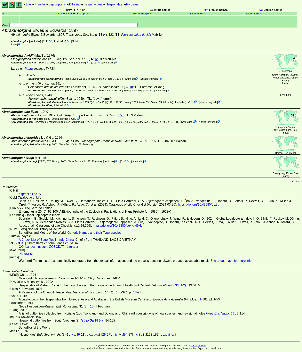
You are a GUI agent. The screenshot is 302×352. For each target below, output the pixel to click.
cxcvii (166, 334)
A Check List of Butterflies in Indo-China (46, 239)
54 (125, 334)
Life (28, 4)
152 (149, 334)
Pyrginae (132, 4)
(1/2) (80, 121)
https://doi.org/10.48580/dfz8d (198, 204)
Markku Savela (198, 345)
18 (131, 87)
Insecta (40, 4)
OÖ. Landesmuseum (33, 246)
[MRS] (63, 62)
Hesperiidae (114, 4)
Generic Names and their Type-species (94, 232)
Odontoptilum (64, 13)
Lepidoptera (57, 4)
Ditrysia (74, 4)
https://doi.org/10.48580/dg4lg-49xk (117, 225)
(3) (112, 87)
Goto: (70, 25)
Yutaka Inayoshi (149, 78)
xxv (91, 334)
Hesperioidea (92, 4)
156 (120, 115)
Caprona (85, 13)
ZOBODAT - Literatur (63, 246)
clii (138, 334)
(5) (77, 59)
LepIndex (35, 41)
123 (111, 34)
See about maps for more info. (231, 260)
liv (96, 59)
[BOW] (41, 62)
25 (104, 334)
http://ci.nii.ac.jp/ (30, 194)
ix (72, 334)
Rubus (28, 68)
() (197, 13)
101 (118, 292)
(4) (86, 34)
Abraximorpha (142, 13)
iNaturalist (59, 41)
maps (289, 71)
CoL (45, 41)
